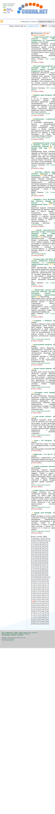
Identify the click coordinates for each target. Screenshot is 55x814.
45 (43, 555)
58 (36, 561)
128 (42, 591)
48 (36, 557)
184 (42, 620)
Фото (30, 632)
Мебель (16, 632)
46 (47, 555)
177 (46, 616)
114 (33, 585)
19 (40, 545)
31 (47, 549)
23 (36, 547)
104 (42, 579)
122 (33, 589)
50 (43, 557)
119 (37, 587)
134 (33, 595)
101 (48, 577)
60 (43, 561)
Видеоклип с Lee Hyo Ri (44, 454)
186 (33, 622)
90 (43, 573)
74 (40, 567)
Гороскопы (20, 635)
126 (33, 591)
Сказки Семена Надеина (43, 368)
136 (42, 595)
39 (40, 553)
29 (40, 549)
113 (46, 583)
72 (32, 567)
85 (43, 571)
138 (33, 597)
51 (47, 557)
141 (46, 597)
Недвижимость (9, 632)
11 (49, 541)
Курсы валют (14, 633)
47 (32, 557)
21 (47, 545)
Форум (20, 632)
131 (37, 593)
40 (43, 553)
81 (47, 569)
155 (37, 605)
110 (33, 583)
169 (46, 612)
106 (33, 581)
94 (40, 575)
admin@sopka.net (10, 640)
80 (43, 569)
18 (36, 545)
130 (33, 593)
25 (43, 547)
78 (36, 569)
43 (36, 555)
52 (32, 559)
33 (36, 551)
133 (46, 593)
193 (46, 624)
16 (47, 543)
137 (46, 595)
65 (43, 563)
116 (42, 585)
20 (43, 545)
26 (47, 547)
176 (42, 616)
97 (32, 577)
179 (37, 618)
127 (37, 591)
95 (43, 575)
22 (32, 547)
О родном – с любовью (43, 320)
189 (46, 622)
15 (43, 543)
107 (37, 581)
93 (36, 575)
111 (37, 583)
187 (37, 622)
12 (32, 543)
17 (32, 545)
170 (33, 614)
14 (40, 543)
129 (46, 591)
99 (40, 577)
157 (46, 605)
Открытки (34, 632)
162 (33, 610)
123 (37, 589)
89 (40, 573)
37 (32, 553)
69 (40, 565)
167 (37, 612)
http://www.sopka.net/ (9, 638)
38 (36, 553)
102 (33, 579)
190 (33, 624)
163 (37, 610)
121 (46, 587)
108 (42, 581)
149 (46, 601)
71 (47, 565)
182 (33, 620)
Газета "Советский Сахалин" (41, 113)
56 (47, 559)
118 (33, 587)
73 (36, 567)
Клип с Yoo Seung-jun (44, 440)
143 (37, 599)
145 (46, 599)
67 (32, 565)
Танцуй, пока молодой (43, 513)
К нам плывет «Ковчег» (43, 416)
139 (37, 597)
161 (46, 608)
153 (46, 603)
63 (36, 563)
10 (45, 541)
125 (46, 589)
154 (33, 605)
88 (36, 573)
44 (40, 555)
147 (37, 601)
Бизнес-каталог (6, 633)
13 (36, 543)
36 (47, 551)
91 (47, 573)
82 (32, 571)
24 (40, 547)
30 (43, 549)
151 (37, 603)
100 (43, 577)
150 (33, 603)
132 (42, 593)
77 (32, 569)
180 (42, 618)
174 (33, 616)
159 (37, 608)
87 (32, 573)
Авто (3, 632)
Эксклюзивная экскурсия (43, 344)
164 (42, 610)
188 (42, 622)
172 (42, 614)
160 (42, 608)
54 (40, 559)
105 (46, 579)
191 (37, 624)
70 (43, 565)
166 (33, 612)
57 (32, 561)
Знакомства (22, 633)
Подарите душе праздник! (43, 95)
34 (40, 551)
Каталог (25, 632)
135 (37, 595)
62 (32, 563)
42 (32, 555)
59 (40, 561)
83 (36, 571)
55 (43, 559)
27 (32, 549)
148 (42, 601)
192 (42, 624)
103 (37, 579)
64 (40, 563)
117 (46, 585)
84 (40, 571)
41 (47, 553)
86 (47, 571)
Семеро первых (39, 490)
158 (33, 608)
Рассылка (13, 635)
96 (47, 575)
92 (32, 575)
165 (46, 610)
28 (36, 549)
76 (47, 567)
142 (33, 599)
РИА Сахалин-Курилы (38, 254)
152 (42, 603)
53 (36, 559)
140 (42, 597)
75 (43, 567)
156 (42, 605)
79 (40, 569)
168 (42, 612)
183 (37, 620)
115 (37, 585)
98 (36, 577)
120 (42, 587)
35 (43, 551)
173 (46, 614)
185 (46, 620)
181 (46, 618)
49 (40, 557)
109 (46, 581)
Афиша (28, 633)
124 (42, 589)
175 (37, 616)
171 (37, 614)
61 (47, 561)
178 (33, 618)
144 (42, 599)
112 (42, 583)
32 (32, 551)
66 (47, 563)
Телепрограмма (6, 635)
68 (36, 565)
